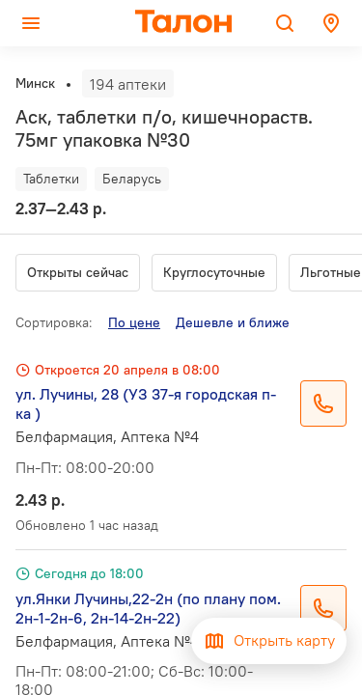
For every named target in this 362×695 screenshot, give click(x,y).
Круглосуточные (214, 272)
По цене (134, 322)
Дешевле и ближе (233, 322)
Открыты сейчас (77, 272)
